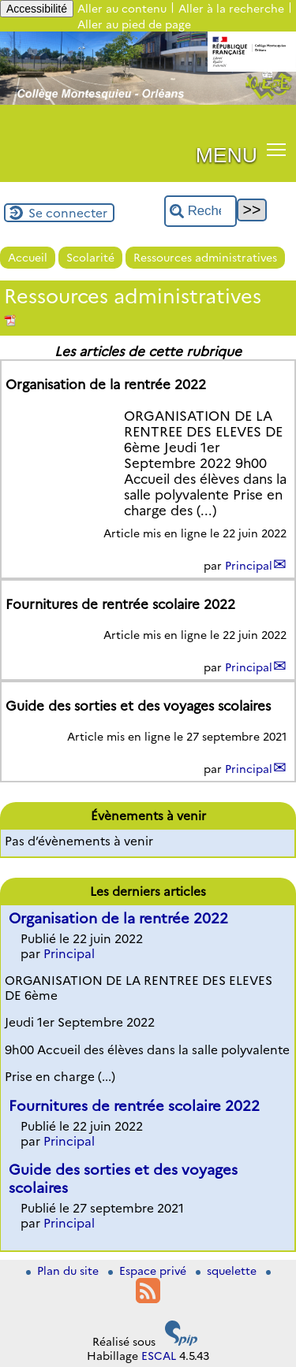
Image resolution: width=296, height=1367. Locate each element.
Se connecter (67, 213)
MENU (226, 155)
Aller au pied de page (134, 24)
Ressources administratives (205, 258)
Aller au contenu (122, 9)
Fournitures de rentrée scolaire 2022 (134, 1106)
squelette (228, 1271)
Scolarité (90, 258)
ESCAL (158, 1356)
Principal (248, 566)
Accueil (27, 258)
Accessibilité (36, 8)
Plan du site (64, 1271)
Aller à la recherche (231, 9)
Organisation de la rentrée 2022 (118, 918)
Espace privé (148, 1271)
